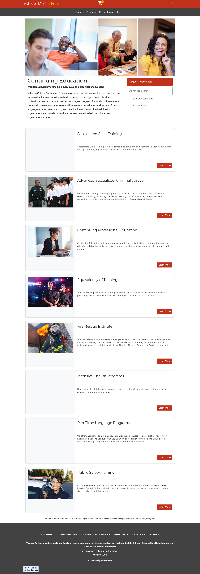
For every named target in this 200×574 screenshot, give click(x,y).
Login (171, 3)
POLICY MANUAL (89, 534)
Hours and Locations (142, 98)
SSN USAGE (140, 534)
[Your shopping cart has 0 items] (100, 3)
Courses (80, 12)
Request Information (110, 12)
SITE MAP (154, 534)
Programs (91, 12)
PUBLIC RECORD (122, 534)
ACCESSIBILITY (48, 534)
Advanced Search (138, 91)
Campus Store (138, 105)
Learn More (165, 165)
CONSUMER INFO (68, 534)
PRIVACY (105, 534)
